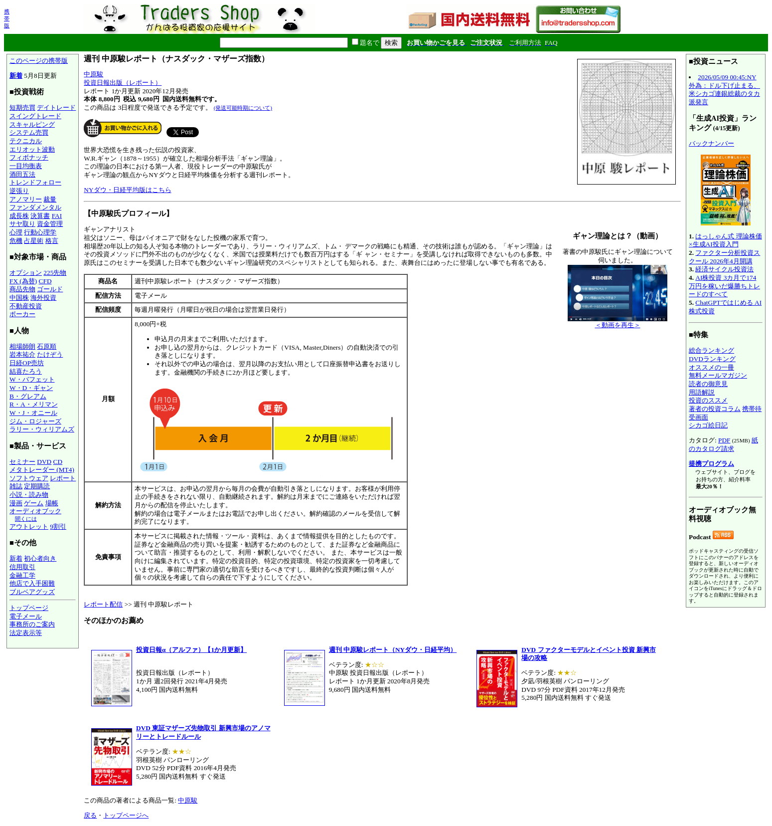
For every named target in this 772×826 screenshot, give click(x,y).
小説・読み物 (28, 494)
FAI (57, 215)
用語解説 (702, 392)
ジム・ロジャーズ (35, 421)
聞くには (26, 519)
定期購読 (37, 486)
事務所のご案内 (32, 624)
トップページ (28, 608)
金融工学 (22, 575)
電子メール (25, 616)
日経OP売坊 (26, 363)
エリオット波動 (32, 149)
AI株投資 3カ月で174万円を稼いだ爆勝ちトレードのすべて (724, 286)
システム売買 (28, 132)
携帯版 (6, 18)
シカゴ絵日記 (708, 425)
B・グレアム (27, 396)
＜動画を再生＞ (617, 322)
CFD (45, 281)
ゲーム (33, 503)
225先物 (54, 272)
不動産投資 (25, 306)
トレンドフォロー (35, 182)
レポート (63, 478)
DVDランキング (712, 359)
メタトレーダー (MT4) (41, 469)
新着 (15, 75)
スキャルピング (32, 124)
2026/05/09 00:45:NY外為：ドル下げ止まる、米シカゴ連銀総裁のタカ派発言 (724, 89)
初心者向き (40, 558)
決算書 (40, 215)
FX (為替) (23, 281)
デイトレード (56, 107)
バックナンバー (711, 143)
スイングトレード (35, 116)
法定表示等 (25, 632)
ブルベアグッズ (32, 592)
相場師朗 (22, 346)
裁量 (49, 199)
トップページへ (126, 815)
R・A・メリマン (33, 404)
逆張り (19, 191)
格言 (51, 240)
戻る (90, 815)
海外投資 (43, 297)
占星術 (33, 240)
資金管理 (50, 223)
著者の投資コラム (715, 409)
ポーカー (22, 314)
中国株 (19, 297)
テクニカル (25, 141)
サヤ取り (22, 223)
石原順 (46, 346)
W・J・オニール (33, 412)
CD (58, 461)
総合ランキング (711, 350)
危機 (15, 240)
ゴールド (50, 289)
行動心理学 (40, 232)
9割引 (58, 526)
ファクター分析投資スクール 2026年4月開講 (724, 257)
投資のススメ (708, 400)
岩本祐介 (22, 354)
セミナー (22, 461)
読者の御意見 (708, 384)
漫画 (15, 503)
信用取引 (22, 567)
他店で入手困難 (32, 583)
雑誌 (15, 486)
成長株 (19, 215)
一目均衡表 (25, 166)
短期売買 (22, 107)
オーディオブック (35, 511)
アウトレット (28, 526)
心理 (15, 232)
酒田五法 (22, 174)
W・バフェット (32, 379)
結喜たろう (25, 371)
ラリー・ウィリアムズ (41, 429)
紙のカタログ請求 (723, 444)
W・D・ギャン (31, 388)
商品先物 (22, 289)
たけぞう (50, 354)
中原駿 (93, 74)
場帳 (51, 503)
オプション (25, 272)
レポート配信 (103, 604)
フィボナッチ (28, 157)
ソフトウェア (28, 478)
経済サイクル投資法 (724, 269)
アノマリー (25, 199)
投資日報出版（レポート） (122, 82)
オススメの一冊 (711, 367)
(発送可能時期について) (243, 108)
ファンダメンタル (35, 207)
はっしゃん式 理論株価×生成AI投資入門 (725, 240)
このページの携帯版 (38, 60)
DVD (44, 461)
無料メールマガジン (718, 375)
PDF (724, 440)
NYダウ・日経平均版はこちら (127, 190)
